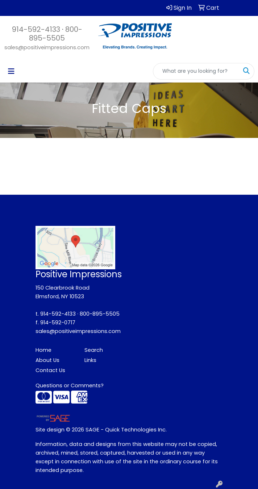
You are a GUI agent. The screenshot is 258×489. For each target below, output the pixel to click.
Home (43, 350)
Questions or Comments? (70, 385)
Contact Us (50, 370)
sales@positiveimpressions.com (47, 47)
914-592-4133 (36, 29)
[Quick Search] (196, 71)
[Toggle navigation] (11, 71)
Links (90, 360)
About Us (47, 360)
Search (93, 350)
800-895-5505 (55, 33)
